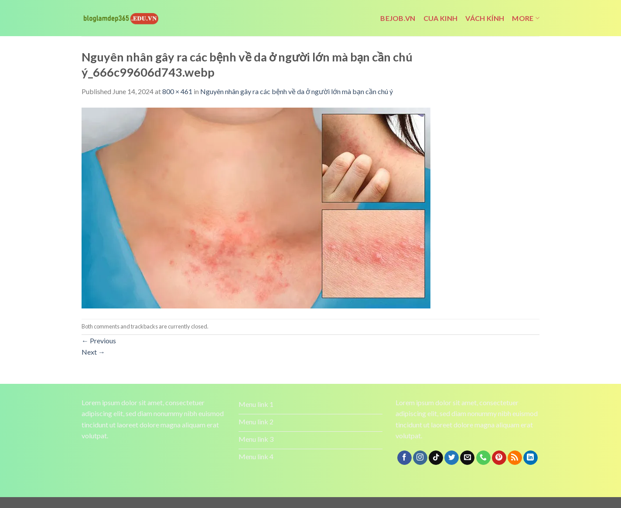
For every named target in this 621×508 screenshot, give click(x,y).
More (525, 18)
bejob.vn (398, 18)
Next (93, 352)
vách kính (484, 18)
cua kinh (440, 18)
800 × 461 (177, 91)
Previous (99, 340)
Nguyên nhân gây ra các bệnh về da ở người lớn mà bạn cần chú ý (296, 91)
